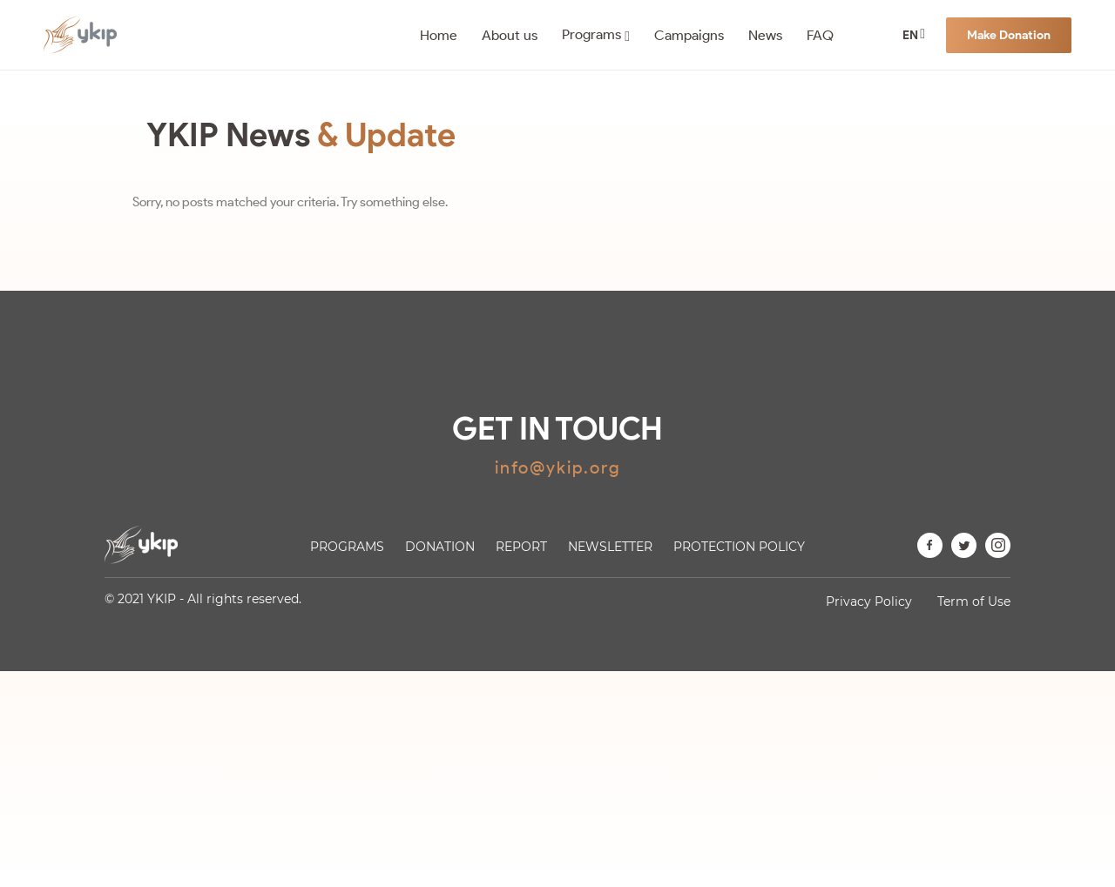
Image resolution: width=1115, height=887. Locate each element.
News (765, 35)
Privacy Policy (869, 601)
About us (509, 35)
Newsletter (610, 546)
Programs (591, 34)
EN (910, 35)
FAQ (820, 35)
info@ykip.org (558, 467)
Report (521, 546)
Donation (440, 546)
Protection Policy (739, 546)
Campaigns (689, 35)
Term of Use (973, 601)
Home (438, 35)
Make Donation (1009, 35)
